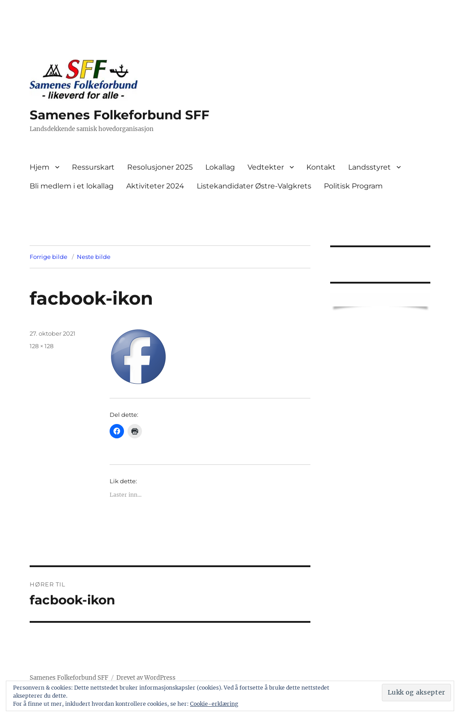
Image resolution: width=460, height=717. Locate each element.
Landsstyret (369, 167)
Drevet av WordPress (146, 678)
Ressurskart (93, 167)
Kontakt (321, 167)
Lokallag (220, 167)
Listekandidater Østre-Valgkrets (254, 186)
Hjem (39, 167)
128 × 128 (41, 346)
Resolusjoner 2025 (160, 167)
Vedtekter (266, 167)
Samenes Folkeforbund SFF (119, 114)
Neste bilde (94, 256)
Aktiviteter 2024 (155, 186)
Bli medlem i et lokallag (72, 186)
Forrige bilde (48, 256)
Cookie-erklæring (214, 703)
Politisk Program (353, 186)
